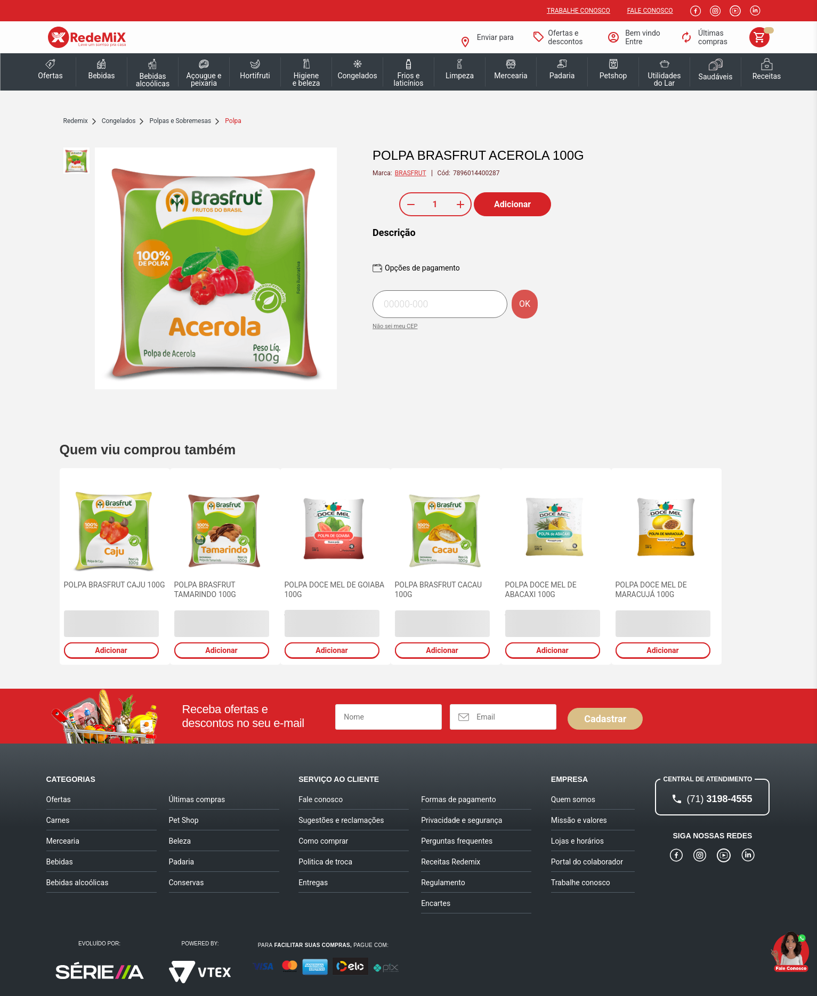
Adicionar (512, 204)
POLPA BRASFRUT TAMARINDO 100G (205, 590)
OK (524, 304)
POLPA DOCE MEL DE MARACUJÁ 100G (651, 590)
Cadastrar (605, 718)
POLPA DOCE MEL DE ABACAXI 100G (541, 590)
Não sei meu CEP (395, 326)
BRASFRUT (410, 173)
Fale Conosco (650, 10)
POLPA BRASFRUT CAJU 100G (114, 585)
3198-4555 (719, 799)
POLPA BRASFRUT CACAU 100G (438, 590)
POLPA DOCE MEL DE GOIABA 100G (335, 590)
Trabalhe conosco (578, 10)
